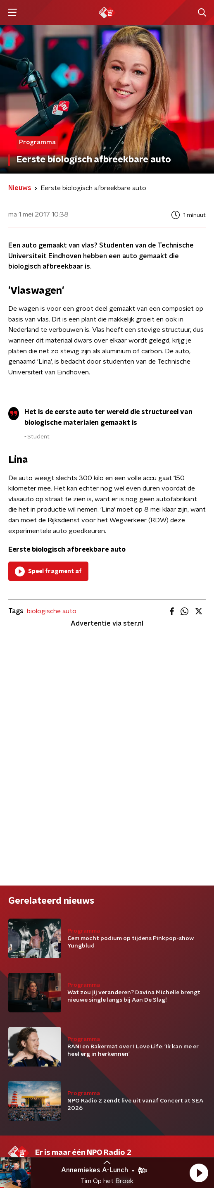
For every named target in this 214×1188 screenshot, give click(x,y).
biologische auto (51, 611)
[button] (198, 1172)
